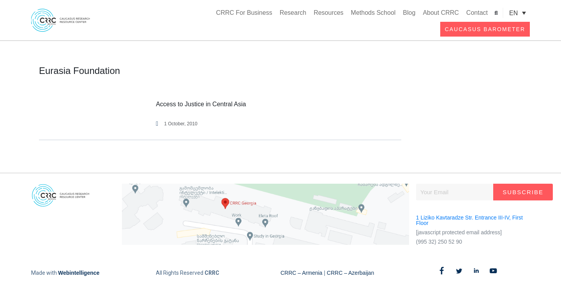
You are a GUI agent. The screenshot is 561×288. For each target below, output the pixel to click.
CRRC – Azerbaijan (350, 273)
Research (293, 12)
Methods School (373, 12)
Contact (477, 12)
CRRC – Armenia (301, 273)
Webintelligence (78, 273)
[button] (496, 13)
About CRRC (441, 12)
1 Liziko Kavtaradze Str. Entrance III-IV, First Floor (469, 220)
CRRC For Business (244, 12)
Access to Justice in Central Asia (201, 104)
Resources (328, 12)
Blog (409, 12)
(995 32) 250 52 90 (439, 242)
